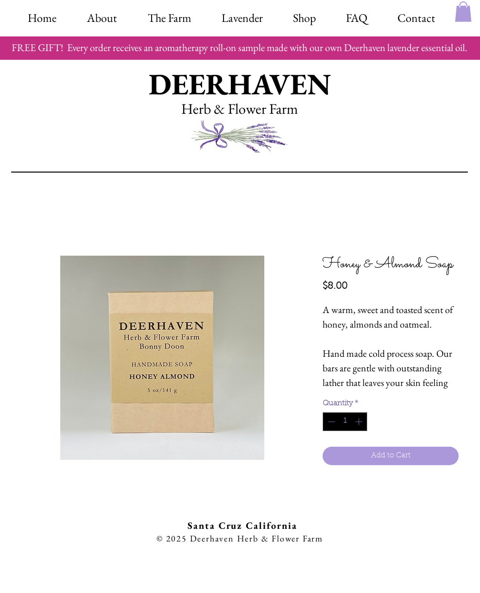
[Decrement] (330, 422)
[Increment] (359, 422)
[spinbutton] (345, 422)
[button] (304, 16)
